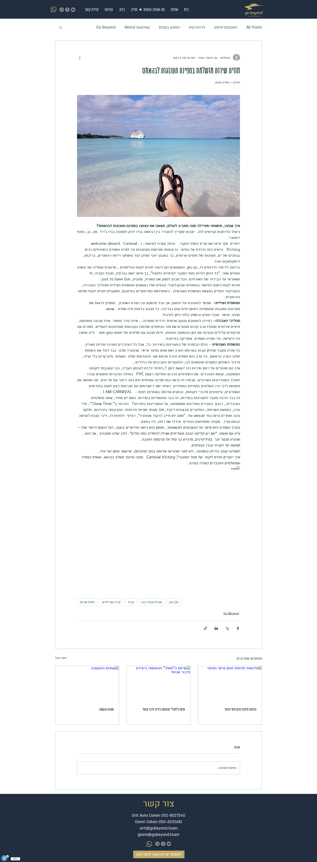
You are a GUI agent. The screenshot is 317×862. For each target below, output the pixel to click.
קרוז (131, 602)
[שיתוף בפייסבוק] (238, 628)
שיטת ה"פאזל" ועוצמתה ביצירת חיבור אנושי (164, 709)
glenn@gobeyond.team (158, 834)
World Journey (137, 27)
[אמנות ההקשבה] (87, 684)
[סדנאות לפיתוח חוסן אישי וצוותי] (230, 684)
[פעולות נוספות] (79, 57)
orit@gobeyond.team (159, 828)
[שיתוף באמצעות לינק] (205, 628)
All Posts (254, 27)
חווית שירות (87, 602)
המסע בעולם (169, 27)
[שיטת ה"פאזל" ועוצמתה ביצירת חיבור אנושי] (158, 684)
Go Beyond (106, 27)
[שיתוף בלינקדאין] (216, 628)
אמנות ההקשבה (106, 709)
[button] (153, 10)
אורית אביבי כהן (152, 602)
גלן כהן (174, 602)
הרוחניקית (197, 27)
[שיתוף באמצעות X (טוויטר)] (227, 628)
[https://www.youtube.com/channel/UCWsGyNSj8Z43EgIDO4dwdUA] (67, 9)
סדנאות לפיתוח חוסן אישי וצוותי (240, 709)
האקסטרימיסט (226, 27)
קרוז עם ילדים (111, 602)
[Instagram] (61, 9)
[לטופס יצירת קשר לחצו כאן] (158, 854)
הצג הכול (60, 658)
